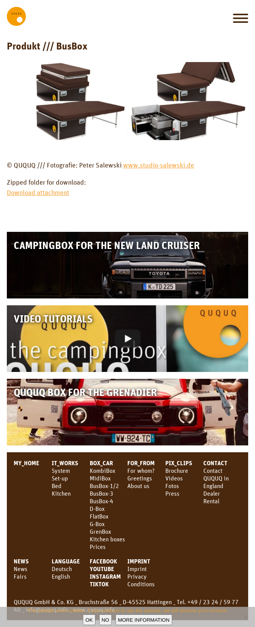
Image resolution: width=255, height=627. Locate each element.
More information (143, 620)
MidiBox (100, 478)
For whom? (141, 470)
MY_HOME (26, 463)
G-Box (97, 524)
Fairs (20, 576)
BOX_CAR (101, 463)
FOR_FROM (141, 463)
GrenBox (100, 531)
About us (138, 486)
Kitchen (61, 493)
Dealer (211, 493)
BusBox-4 (101, 501)
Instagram (105, 576)
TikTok (99, 584)
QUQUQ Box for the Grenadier (85, 392)
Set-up (60, 478)
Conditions (141, 584)
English (61, 576)
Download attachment (38, 192)
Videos (174, 478)
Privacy (137, 576)
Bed (57, 486)
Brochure (176, 470)
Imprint (138, 561)
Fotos (172, 486)
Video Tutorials (53, 318)
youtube (102, 569)
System (61, 470)
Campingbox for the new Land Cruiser (107, 245)
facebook (103, 561)
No (105, 620)
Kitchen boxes (107, 539)
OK (89, 620)
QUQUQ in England (216, 482)
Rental (211, 501)
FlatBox (99, 516)
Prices (98, 546)
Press (172, 493)
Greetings (139, 478)
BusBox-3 (101, 493)
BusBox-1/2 (104, 486)
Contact (212, 470)
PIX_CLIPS (178, 463)
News (21, 561)
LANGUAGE (66, 561)
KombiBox (102, 470)
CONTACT (215, 463)
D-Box (97, 508)
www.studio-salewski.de (158, 165)
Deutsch (62, 569)
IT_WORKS (65, 463)
